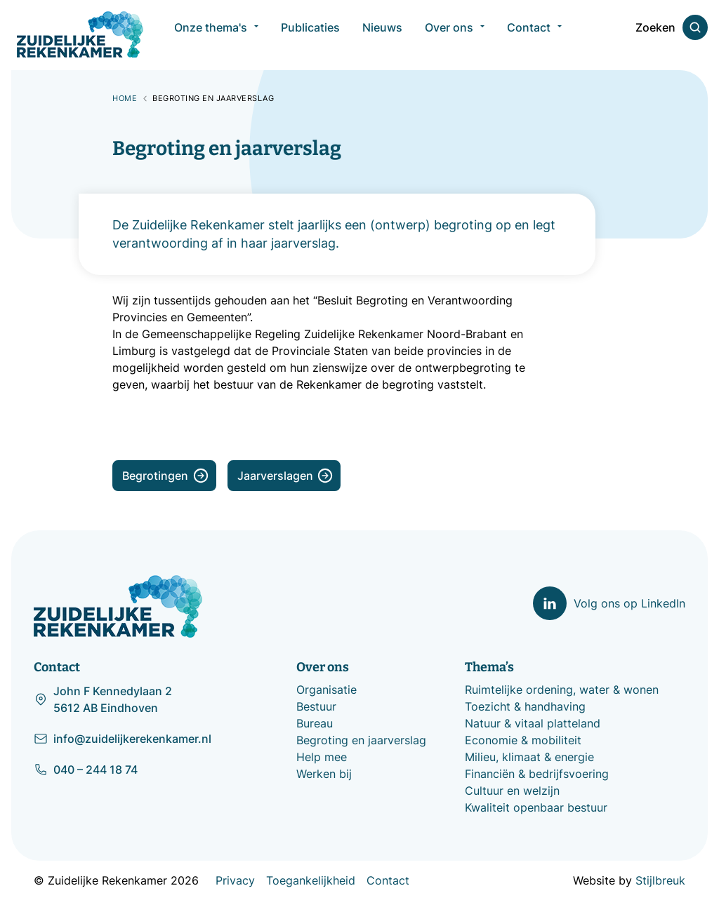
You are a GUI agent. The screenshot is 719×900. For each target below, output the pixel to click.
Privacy (235, 880)
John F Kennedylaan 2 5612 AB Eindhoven (103, 699)
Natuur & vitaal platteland (532, 723)
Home (124, 98)
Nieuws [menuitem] (382, 35)
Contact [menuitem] (528, 35)
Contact (388, 880)
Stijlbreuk (660, 880)
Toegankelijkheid (310, 880)
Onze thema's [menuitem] (210, 35)
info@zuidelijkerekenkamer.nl (122, 738)
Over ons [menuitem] (449, 35)
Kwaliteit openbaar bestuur (536, 807)
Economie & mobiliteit (523, 740)
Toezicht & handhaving (525, 706)
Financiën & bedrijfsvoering (537, 774)
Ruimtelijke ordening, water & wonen (562, 690)
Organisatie (326, 690)
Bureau (314, 723)
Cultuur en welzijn (512, 791)
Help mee (321, 757)
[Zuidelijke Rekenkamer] (80, 34)
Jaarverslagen (285, 475)
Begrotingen (165, 475)
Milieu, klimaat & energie (529, 757)
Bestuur (316, 706)
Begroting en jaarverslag (361, 740)
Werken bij (324, 774)
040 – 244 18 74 (86, 769)
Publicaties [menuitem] (310, 35)
